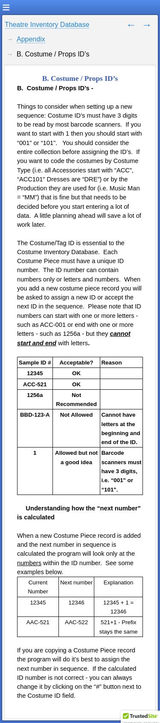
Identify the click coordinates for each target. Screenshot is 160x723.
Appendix (31, 39)
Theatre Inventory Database (47, 24)
